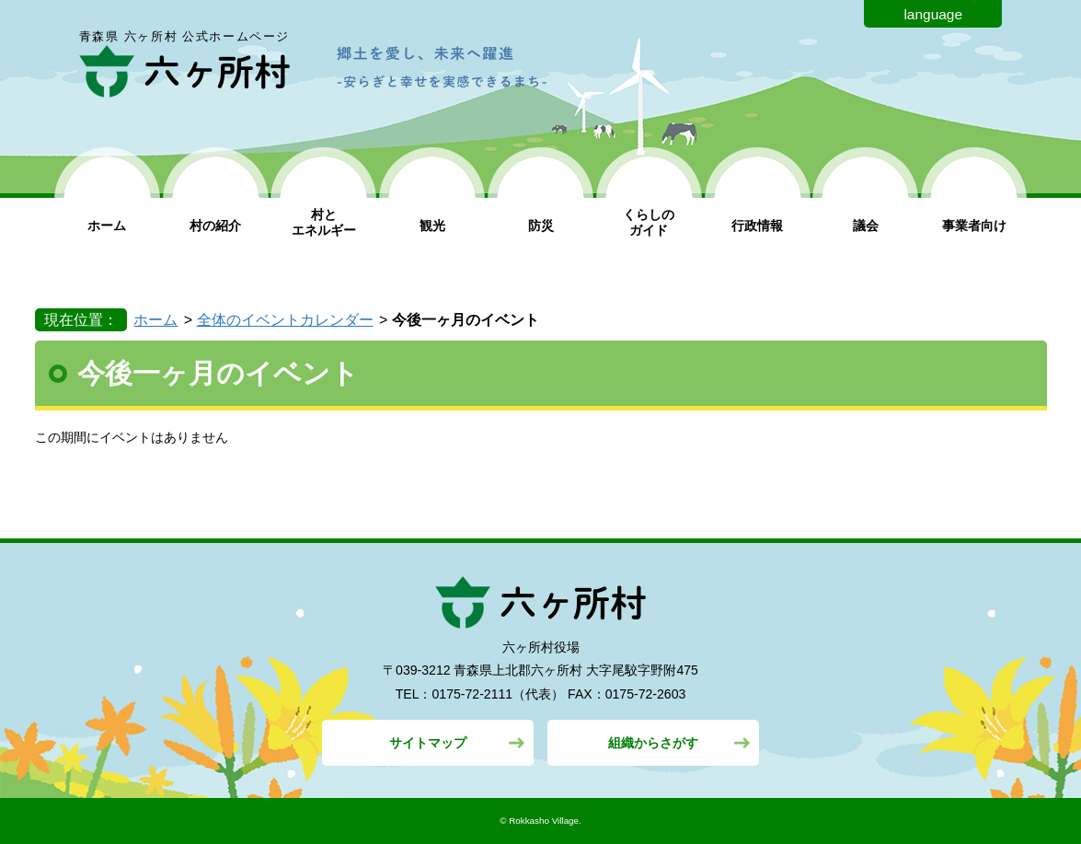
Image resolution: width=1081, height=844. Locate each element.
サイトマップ (427, 742)
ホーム (106, 225)
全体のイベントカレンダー (285, 320)
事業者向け (974, 225)
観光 (432, 225)
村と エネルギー (324, 222)
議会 (866, 225)
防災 (541, 225)
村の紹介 (215, 225)
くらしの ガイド (648, 222)
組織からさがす (653, 742)
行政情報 (757, 225)
